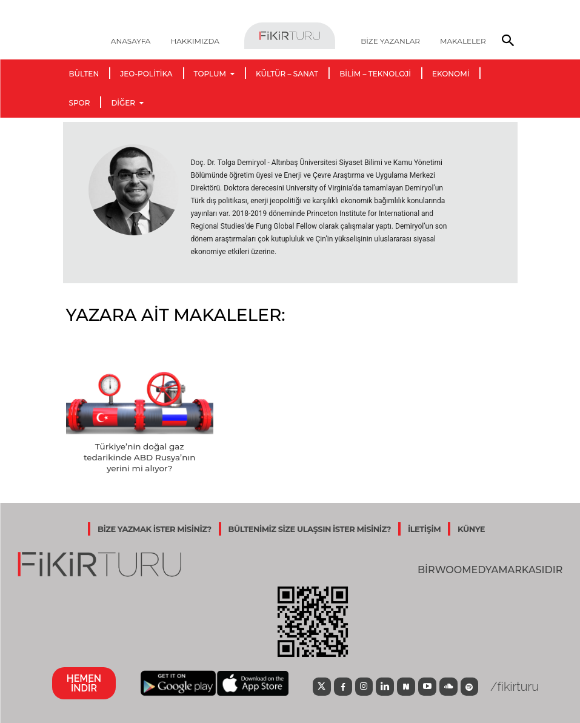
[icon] (317, 686)
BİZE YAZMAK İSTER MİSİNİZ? (155, 528)
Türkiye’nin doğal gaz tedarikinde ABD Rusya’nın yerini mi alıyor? (139, 457)
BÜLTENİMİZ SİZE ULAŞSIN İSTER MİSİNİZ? (309, 528)
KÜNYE (471, 528)
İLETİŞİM (424, 528)
